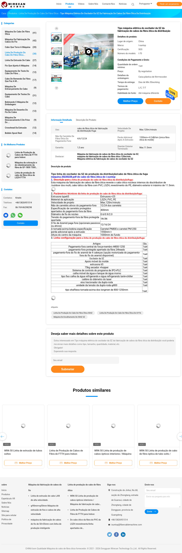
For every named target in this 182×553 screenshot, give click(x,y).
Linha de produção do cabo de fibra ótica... (20, 53)
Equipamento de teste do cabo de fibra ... (20, 72)
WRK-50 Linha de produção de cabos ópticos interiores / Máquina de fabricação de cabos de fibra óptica (85, 500)
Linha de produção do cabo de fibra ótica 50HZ (73, 313)
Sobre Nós (6, 503)
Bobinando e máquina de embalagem (20, 103)
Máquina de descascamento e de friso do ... (20, 120)
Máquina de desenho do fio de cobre (20, 111)
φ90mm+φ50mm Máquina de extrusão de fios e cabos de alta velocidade (45, 510)
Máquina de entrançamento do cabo (20, 87)
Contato (20, 223)
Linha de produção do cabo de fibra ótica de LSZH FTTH (25, 175)
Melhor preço (130, 101)
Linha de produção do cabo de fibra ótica (84, 487)
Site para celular (8, 515)
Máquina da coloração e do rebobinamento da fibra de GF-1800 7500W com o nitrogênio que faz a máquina (26, 165)
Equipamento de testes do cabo (20, 95)
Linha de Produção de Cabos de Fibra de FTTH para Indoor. (26, 154)
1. (52, 179)
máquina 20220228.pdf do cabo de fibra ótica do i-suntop (83, 177)
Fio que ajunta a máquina (20, 65)
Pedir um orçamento (169, 4)
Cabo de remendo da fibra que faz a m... (20, 80)
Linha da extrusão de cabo (20, 60)
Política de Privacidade (6, 521)
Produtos (5, 494)
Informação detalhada (61, 120)
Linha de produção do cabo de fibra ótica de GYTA (120, 313)
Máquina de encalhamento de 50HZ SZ (69, 317)
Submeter (67, 369)
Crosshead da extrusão (20, 127)
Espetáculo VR (8, 498)
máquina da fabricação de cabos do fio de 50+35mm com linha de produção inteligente (46, 524)
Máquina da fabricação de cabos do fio (20, 40)
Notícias (5, 507)
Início (4, 490)
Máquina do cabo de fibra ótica (20, 32)
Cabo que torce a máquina (20, 47)
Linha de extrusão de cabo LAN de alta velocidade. (45, 498)
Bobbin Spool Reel (20, 133)
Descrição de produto (86, 120)
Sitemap (5, 511)
